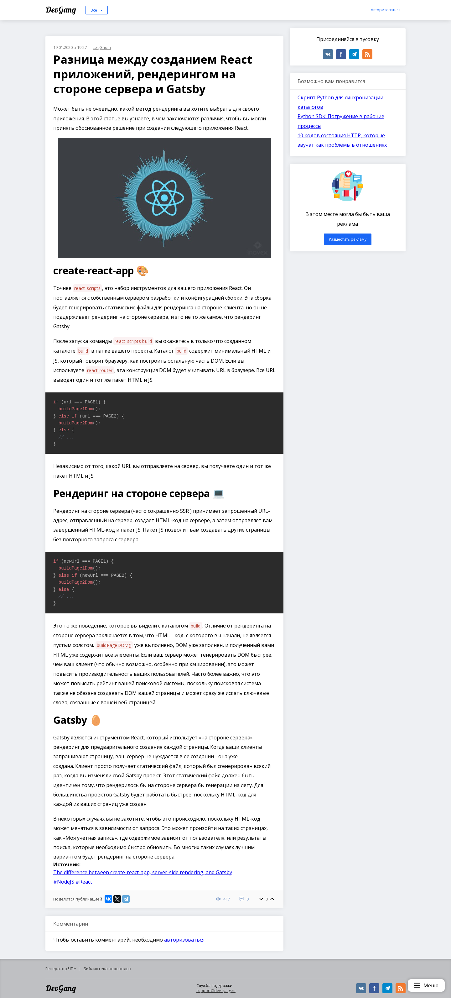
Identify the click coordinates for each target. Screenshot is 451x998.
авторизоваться (184, 939)
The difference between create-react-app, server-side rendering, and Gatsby (142, 872)
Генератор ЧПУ (60, 968)
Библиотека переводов (107, 968)
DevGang (61, 9)
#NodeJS (63, 881)
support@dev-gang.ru (216, 990)
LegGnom (102, 47)
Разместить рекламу (347, 239)
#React (83, 881)
